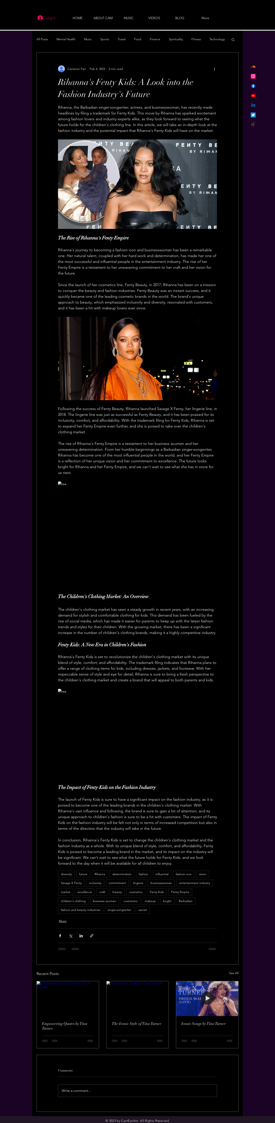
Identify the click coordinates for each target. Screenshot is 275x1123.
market (65, 892)
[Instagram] (253, 76)
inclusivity (95, 883)
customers (131, 901)
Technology (217, 39)
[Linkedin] (253, 105)
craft (102, 892)
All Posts (42, 39)
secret (143, 910)
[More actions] (214, 68)
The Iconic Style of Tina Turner (136, 1023)
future (83, 874)
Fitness (196, 39)
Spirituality (176, 39)
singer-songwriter (119, 910)
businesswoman (161, 883)
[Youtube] (253, 95)
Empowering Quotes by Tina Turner (64, 1026)
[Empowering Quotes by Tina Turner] (68, 998)
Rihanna (100, 874)
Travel (121, 39)
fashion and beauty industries (80, 910)
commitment (117, 883)
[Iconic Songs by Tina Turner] (207, 998)
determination (121, 874)
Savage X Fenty (71, 883)
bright (167, 901)
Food (137, 39)
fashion (143, 874)
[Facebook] (253, 85)
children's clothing (73, 901)
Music (88, 39)
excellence (85, 892)
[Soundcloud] (253, 66)
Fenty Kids (157, 892)
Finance (155, 39)
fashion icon (184, 874)
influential (162, 874)
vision (202, 874)
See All (233, 973)
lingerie (138, 883)
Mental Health (66, 39)
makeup (150, 901)
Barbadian (185, 901)
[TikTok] (253, 124)
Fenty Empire (180, 892)
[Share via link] (92, 936)
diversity (66, 874)
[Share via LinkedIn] (81, 936)
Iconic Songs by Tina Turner (203, 1023)
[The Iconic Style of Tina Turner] (138, 998)
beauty (117, 892)
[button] (233, 39)
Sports (104, 39)
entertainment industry (194, 883)
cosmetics (135, 892)
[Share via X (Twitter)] (71, 936)
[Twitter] (253, 115)
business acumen (104, 901)
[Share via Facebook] (60, 936)
